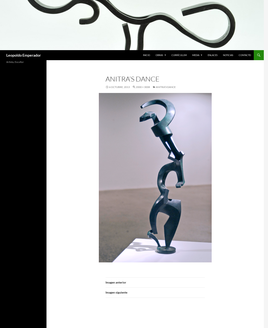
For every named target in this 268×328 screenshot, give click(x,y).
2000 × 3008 (143, 87)
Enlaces (213, 55)
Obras (159, 55)
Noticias (228, 55)
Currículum (179, 55)
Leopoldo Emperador (23, 55)
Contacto (245, 55)
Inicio (146, 55)
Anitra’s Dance (166, 87)
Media (195, 55)
